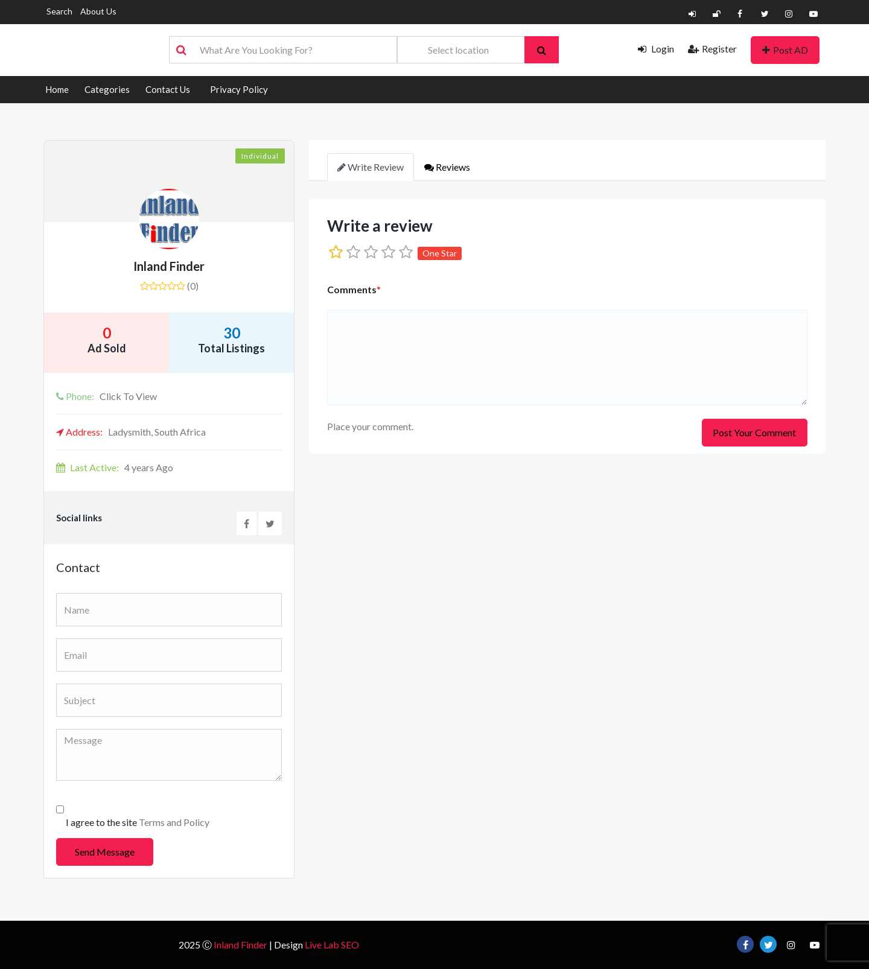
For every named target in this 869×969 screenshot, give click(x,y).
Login (656, 48)
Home (57, 89)
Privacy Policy (239, 89)
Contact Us (167, 89)
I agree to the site (137, 822)
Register (712, 48)
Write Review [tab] (370, 167)
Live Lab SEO (332, 944)
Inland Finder (169, 266)
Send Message (105, 851)
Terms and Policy (174, 822)
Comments (354, 289)
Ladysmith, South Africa (131, 431)
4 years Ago (114, 467)
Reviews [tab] (447, 167)
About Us (98, 11)
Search (59, 11)
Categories (107, 89)
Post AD (785, 50)
